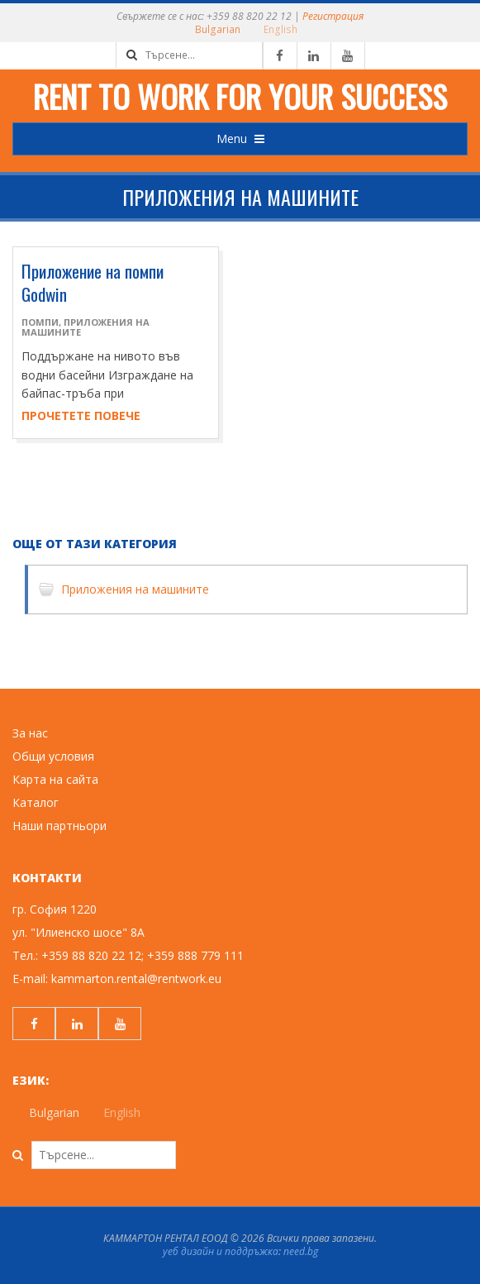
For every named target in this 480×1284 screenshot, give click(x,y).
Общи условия (53, 756)
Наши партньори (59, 825)
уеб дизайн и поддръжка (220, 1251)
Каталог (35, 802)
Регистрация (333, 16)
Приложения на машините (85, 327)
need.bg (300, 1251)
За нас (30, 733)
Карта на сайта (55, 779)
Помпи (40, 322)
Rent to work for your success (240, 96)
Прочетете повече (80, 415)
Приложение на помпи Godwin (92, 282)
